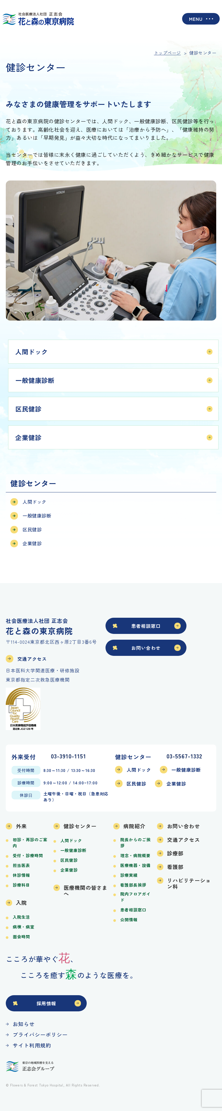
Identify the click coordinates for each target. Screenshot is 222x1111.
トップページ (167, 53)
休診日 (26, 795)
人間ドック (31, 351)
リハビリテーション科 (189, 883)
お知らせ (24, 1024)
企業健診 (28, 437)
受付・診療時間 (28, 855)
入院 (21, 902)
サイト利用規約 (32, 1045)
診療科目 (21, 885)
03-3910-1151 (68, 756)
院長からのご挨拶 (135, 842)
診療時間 (26, 783)
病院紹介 (134, 826)
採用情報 (46, 1003)
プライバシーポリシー (40, 1034)
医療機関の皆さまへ (86, 890)
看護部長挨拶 (133, 885)
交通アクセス (32, 658)
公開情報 (129, 919)
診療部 (175, 853)
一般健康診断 (34, 380)
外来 (21, 826)
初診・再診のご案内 (30, 842)
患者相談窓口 (146, 625)
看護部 (175, 866)
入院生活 (21, 917)
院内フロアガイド (135, 897)
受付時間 (26, 770)
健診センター (80, 826)
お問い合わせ (146, 647)
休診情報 (21, 875)
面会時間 (21, 936)
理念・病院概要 (135, 855)
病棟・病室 (23, 927)
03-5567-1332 (184, 756)
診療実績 (129, 875)
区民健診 (28, 408)
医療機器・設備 (135, 865)
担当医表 (21, 865)
